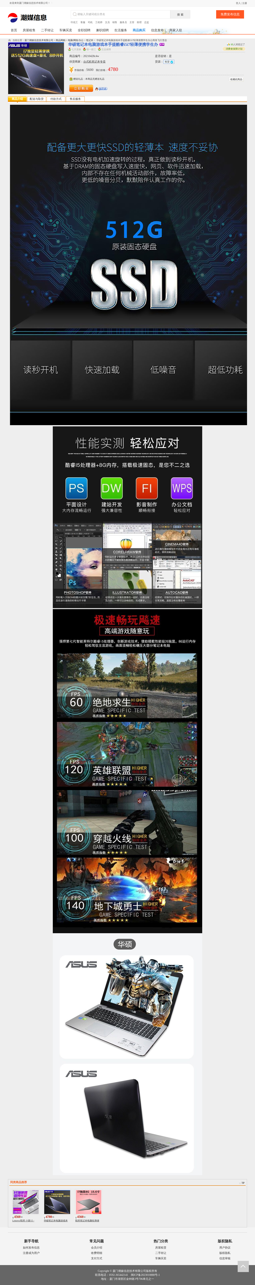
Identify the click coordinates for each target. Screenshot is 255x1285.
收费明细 (96, 1253)
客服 (82, 22)
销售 (114, 22)
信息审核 (224, 1258)
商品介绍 (17, 98)
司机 (90, 22)
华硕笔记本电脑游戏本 (56, 1220)
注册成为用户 (31, 1253)
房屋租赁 (160, 1247)
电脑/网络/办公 (76, 40)
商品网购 (60, 40)
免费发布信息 (230, 14)
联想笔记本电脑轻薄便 (87, 1220)
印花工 (74, 22)
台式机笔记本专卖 (94, 61)
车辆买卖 (160, 1258)
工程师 (98, 22)
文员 (107, 22)
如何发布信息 (31, 1247)
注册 (244, 3)
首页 (14, 30)
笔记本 (89, 40)
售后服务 (75, 98)
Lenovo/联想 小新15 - (23, 1220)
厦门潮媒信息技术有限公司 (39, 40)
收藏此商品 (236, 79)
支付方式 (96, 1258)
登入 (238, 3)
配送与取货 (37, 98)
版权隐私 (224, 1253)
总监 (146, 22)
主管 (131, 22)
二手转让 (160, 1253)
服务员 (123, 22)
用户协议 (224, 1247)
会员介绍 (96, 1247)
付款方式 (56, 98)
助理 (139, 22)
